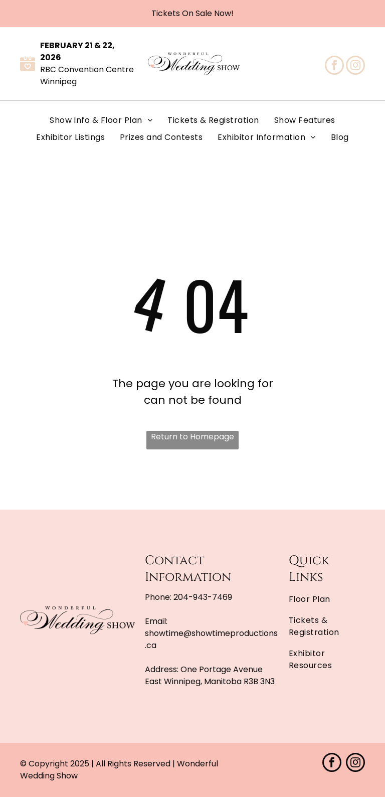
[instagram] (355, 66)
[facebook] (334, 66)
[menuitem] (101, 120)
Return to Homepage (192, 436)
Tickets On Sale (181, 13)
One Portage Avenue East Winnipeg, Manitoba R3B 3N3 (210, 675)
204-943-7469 (202, 597)
